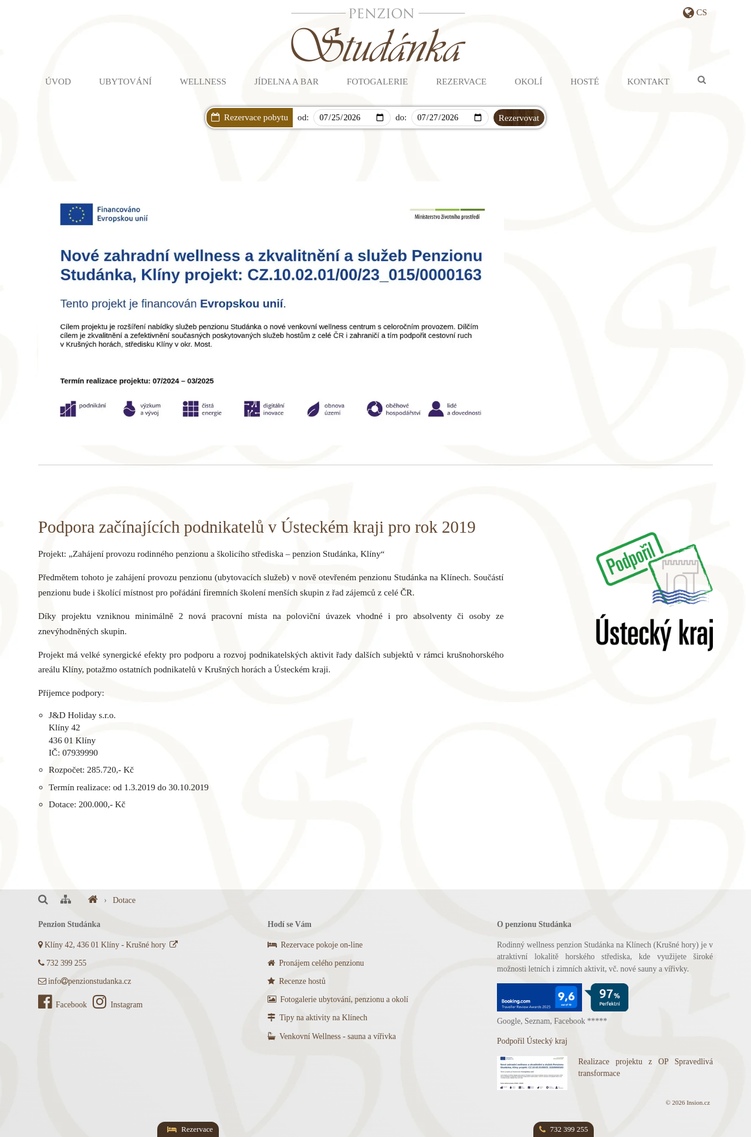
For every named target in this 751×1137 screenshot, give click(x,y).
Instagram (118, 1004)
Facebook (63, 1004)
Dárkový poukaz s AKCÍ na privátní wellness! (398, 133)
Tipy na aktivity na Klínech (317, 1017)
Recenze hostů (297, 981)
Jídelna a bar (287, 81)
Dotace (124, 900)
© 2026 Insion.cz (688, 1102)
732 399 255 (62, 963)
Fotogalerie (377, 81)
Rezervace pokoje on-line (315, 944)
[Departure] (449, 117)
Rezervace (461, 81)
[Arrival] (351, 117)
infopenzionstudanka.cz (84, 981)
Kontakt (648, 81)
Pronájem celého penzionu (316, 963)
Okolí (528, 81)
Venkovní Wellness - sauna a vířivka (332, 1036)
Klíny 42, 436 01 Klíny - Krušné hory (109, 944)
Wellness (203, 81)
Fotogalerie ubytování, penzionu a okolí (338, 999)
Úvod (58, 81)
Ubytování (125, 81)
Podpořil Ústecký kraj (532, 1041)
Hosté (584, 81)
